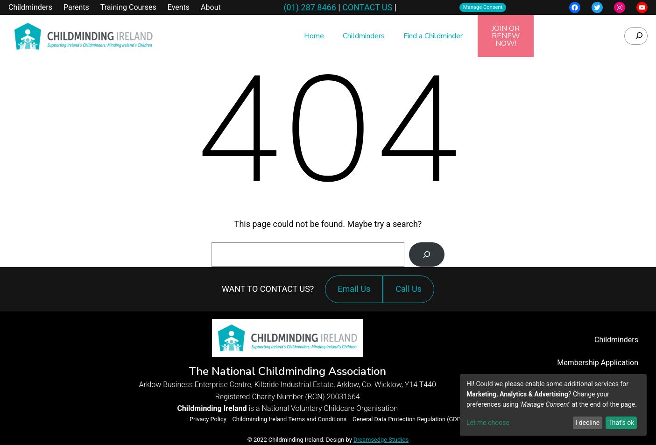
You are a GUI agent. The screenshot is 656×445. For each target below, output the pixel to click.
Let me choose (487, 422)
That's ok (621, 422)
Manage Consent (483, 7)
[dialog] (553, 405)
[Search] (426, 254)
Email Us (354, 289)
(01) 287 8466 (309, 7)
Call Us (410, 293)
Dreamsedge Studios (381, 439)
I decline (587, 422)
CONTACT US (367, 7)
